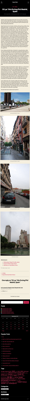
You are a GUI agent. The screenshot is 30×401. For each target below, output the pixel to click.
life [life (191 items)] (8, 377)
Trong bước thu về (6, 363)
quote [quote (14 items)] (17, 380)
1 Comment (24, 14)
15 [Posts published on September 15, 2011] (18, 324)
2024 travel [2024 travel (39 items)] (25, 371)
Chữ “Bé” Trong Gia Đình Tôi (8, 341)
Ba (3, 336)
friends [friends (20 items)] (18, 375)
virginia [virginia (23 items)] (7, 383)
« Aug (3, 330)
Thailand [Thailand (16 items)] (13, 382)
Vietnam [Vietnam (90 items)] (24, 382)
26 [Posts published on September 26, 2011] (6, 328)
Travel (15, 6)
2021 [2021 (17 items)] (16, 371)
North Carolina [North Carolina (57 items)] (21, 378)
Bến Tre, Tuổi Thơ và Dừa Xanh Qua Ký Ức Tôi (12, 339)
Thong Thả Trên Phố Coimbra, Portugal (10, 360)
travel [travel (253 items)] (20, 382)
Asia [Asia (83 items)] (23, 372)
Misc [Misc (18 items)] (13, 377)
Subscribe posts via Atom (7, 309)
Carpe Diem (15, 2)
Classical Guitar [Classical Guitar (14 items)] (15, 374)
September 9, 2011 (16, 14)
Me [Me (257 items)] (11, 377)
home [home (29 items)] (23, 375)
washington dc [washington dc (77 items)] (13, 383)
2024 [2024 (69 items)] (21, 371)
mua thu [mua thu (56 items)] (16, 377)
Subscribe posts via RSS (7, 308)
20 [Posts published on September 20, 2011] (10, 326)
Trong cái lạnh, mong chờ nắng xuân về (10, 365)
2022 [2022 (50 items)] (18, 371)
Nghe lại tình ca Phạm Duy (8, 348)
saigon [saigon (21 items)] (19, 380)
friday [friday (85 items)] (15, 375)
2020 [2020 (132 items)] (13, 371)
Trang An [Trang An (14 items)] (16, 382)
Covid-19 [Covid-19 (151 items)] (20, 374)
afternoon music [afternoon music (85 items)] (12, 372)
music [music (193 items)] (21, 377)
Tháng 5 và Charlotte (7, 353)
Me (13, 6)
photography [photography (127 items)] (5, 380)
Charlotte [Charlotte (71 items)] (10, 374)
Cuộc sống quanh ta (7, 343)
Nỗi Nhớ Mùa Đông (6, 351)
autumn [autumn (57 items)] (3, 374)
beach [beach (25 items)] (6, 374)
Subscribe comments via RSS (8, 312)
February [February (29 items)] (11, 375)
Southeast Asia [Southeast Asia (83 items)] (5, 382)
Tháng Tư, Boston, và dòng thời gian (10, 358)
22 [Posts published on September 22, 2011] (18, 326)
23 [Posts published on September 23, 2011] (22, 326)
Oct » (27, 330)
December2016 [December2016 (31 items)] (4, 375)
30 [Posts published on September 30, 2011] (22, 328)
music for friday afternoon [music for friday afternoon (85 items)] (8, 378)
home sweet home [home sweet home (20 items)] (4, 377)
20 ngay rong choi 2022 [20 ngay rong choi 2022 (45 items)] (6, 371)
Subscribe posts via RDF (7, 310)
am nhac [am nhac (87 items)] (19, 372)
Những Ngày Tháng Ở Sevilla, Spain (11, 262)
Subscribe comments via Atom (8, 313)
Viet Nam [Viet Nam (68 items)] (3, 383)
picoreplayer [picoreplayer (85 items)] (12, 380)
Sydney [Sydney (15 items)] (10, 382)
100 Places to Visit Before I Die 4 (11, 265)
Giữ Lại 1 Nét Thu (6, 346)
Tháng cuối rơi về (6, 355)
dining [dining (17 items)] (8, 375)
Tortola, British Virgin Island (10, 263)
